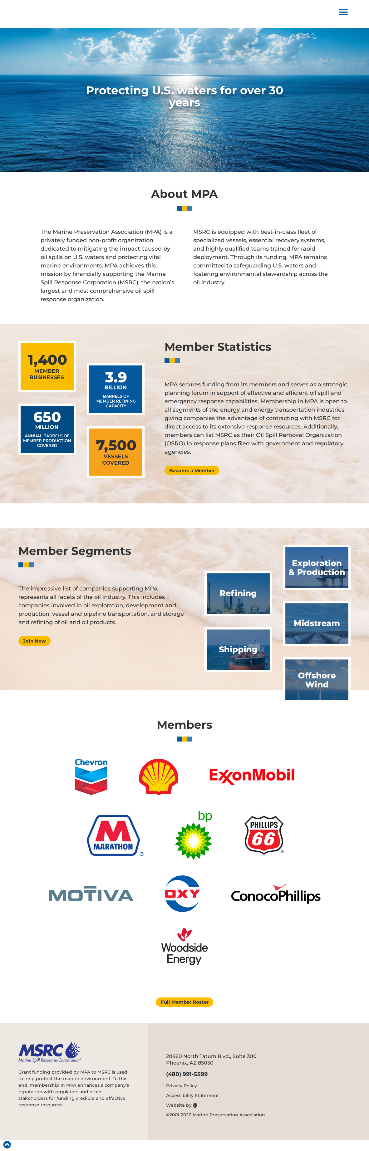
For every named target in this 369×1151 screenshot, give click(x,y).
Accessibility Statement (192, 1106)
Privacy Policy (181, 1097)
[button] (344, 15)
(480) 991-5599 (187, 1085)
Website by (181, 1116)
